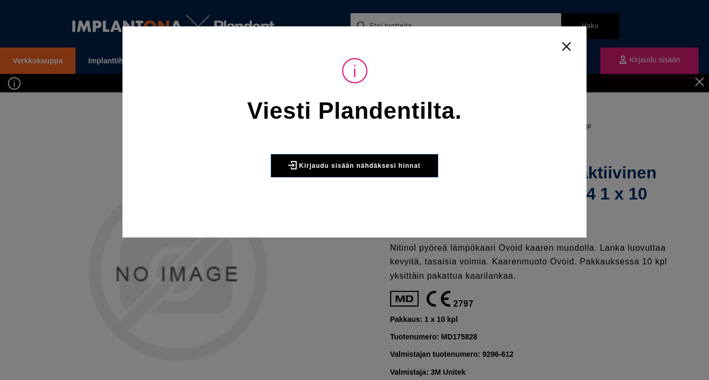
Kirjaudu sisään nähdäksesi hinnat (354, 165)
